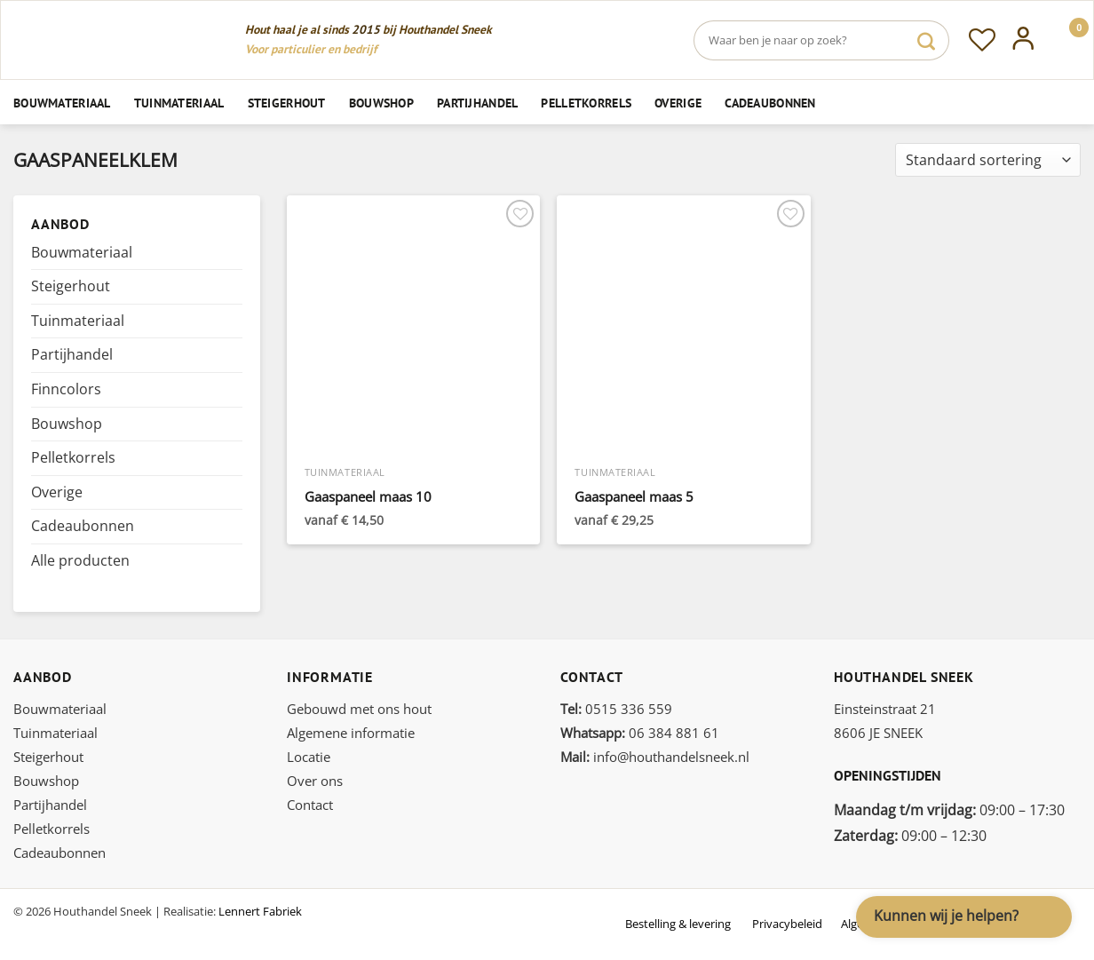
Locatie (308, 757)
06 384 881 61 (639, 733)
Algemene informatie (351, 733)
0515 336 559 (616, 709)
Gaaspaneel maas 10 (368, 496)
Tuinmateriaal (179, 102)
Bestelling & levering (678, 924)
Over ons (315, 780)
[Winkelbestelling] (988, 160)
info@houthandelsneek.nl (654, 757)
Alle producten (80, 560)
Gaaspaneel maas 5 (634, 496)
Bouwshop (381, 102)
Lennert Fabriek (260, 911)
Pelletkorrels (586, 102)
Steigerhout (287, 102)
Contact (310, 804)
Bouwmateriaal (62, 102)
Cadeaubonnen (770, 102)
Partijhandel (477, 102)
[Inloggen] (1023, 40)
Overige (678, 102)
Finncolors (66, 389)
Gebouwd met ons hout (359, 709)
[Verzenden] (926, 40)
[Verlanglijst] (982, 40)
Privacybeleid (787, 924)
